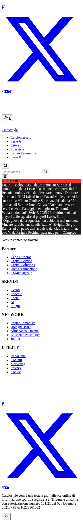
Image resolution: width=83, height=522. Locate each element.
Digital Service (21, 261)
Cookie (16, 372)
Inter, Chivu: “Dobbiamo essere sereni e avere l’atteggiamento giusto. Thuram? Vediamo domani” (38, 208)
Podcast (16, 294)
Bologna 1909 (21, 327)
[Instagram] (3, 92)
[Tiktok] (10, 92)
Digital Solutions (23, 265)
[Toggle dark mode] (7, 118)
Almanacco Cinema (25, 331)
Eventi (15, 290)
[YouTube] (7, 488)
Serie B (16, 157)
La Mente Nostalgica (25, 335)
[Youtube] (7, 92)
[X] (41, 88)
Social (15, 298)
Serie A (16, 141)
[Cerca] (5, 166)
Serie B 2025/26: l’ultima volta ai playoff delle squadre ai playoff (39, 214)
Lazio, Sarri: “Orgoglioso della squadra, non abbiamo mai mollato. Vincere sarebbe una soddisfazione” (40, 220)
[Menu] (5, 176)
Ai (12, 302)
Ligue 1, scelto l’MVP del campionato (29, 185)
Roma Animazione (24, 269)
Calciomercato (21, 137)
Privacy (16, 368)
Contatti (16, 360)
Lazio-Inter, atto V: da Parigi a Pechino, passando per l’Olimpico (40, 230)
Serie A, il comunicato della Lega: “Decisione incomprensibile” (39, 187)
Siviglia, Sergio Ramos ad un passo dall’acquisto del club (38, 226)
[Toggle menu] (3, 5)
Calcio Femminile (23, 153)
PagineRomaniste (23, 323)
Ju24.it (15, 339)
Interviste (17, 149)
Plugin (15, 306)
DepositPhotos (21, 257)
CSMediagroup (21, 273)
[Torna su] (6, 516)
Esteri (15, 145)
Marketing (18, 364)
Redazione (18, 356)
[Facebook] (3, 7)
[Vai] (45, 171)
